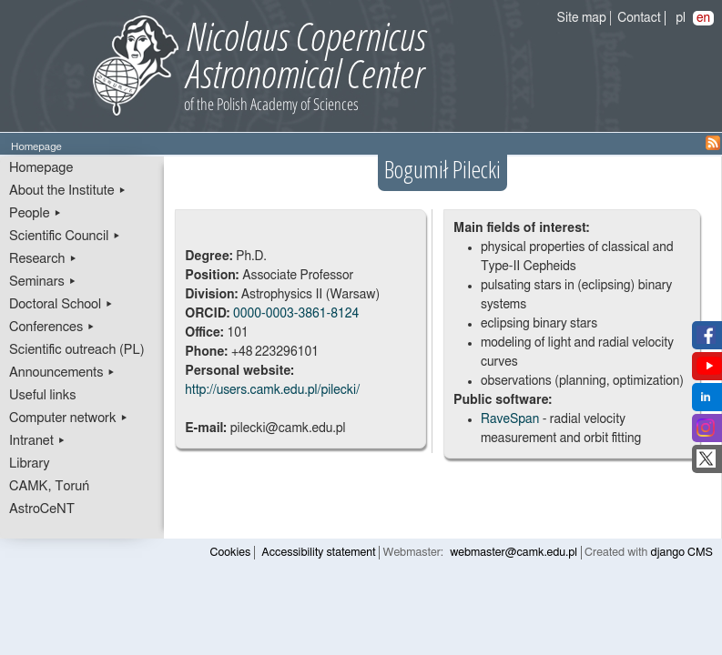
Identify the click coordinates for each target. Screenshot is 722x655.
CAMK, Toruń (49, 486)
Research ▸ (43, 259)
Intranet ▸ (37, 441)
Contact (638, 18)
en (703, 18)
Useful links (42, 395)
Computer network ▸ (68, 418)
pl (681, 18)
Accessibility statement (318, 553)
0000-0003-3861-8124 (296, 313)
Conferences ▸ (52, 327)
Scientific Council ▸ (65, 236)
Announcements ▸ (62, 372)
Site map (581, 18)
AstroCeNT (42, 509)
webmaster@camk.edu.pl (513, 553)
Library (29, 463)
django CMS (682, 553)
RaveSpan (510, 419)
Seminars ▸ (42, 281)
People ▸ (35, 213)
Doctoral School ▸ (61, 304)
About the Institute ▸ (68, 190)
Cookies (230, 553)
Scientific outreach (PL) (77, 350)
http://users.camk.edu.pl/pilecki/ (272, 390)
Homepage (41, 168)
